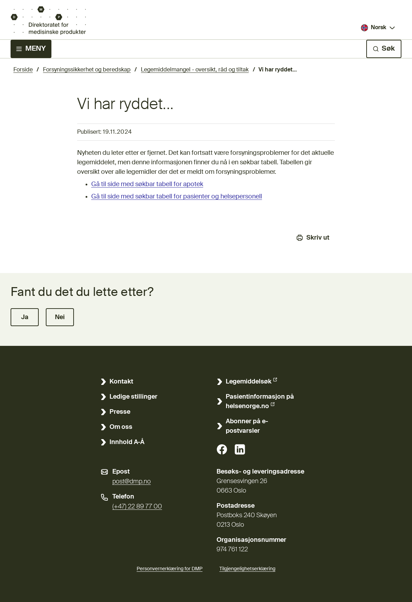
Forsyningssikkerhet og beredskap (87, 70)
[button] (25, 317)
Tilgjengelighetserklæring (247, 567)
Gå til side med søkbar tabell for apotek (147, 184)
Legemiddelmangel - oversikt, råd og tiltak (195, 70)
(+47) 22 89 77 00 (137, 506)
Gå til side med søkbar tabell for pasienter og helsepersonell (176, 197)
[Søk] (383, 49)
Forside (23, 70)
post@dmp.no (131, 482)
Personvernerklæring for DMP (169, 568)
